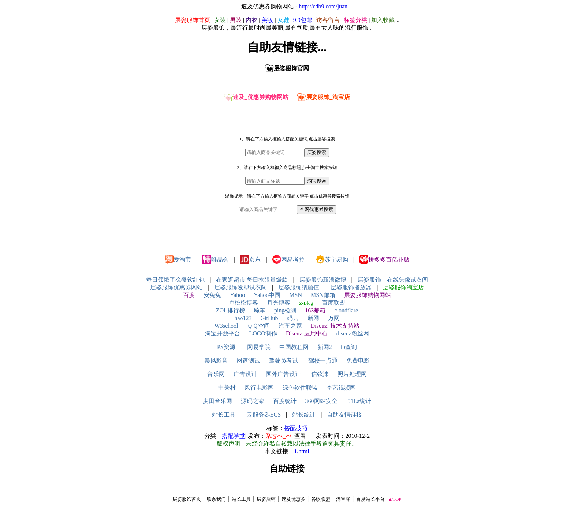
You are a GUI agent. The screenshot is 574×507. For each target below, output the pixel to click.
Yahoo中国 (267, 295)
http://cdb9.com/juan (323, 6)
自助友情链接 (344, 415)
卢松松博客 (243, 303)
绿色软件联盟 (300, 387)
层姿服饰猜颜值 (298, 287)
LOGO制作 (263, 333)
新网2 (324, 347)
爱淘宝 (178, 259)
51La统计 (360, 401)
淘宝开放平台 (222, 333)
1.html (301, 451)
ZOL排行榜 (230, 310)
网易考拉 (288, 259)
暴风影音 (216, 360)
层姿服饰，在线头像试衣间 (393, 280)
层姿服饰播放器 (351, 287)
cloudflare (346, 310)
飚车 (259, 310)
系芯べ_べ (278, 436)
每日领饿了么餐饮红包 (175, 280)
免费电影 (358, 360)
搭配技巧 (296, 428)
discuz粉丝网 (352, 333)
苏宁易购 (332, 259)
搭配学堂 (233, 436)
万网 (334, 318)
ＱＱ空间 (258, 326)
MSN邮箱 (323, 295)
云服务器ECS (264, 415)
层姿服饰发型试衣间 (240, 287)
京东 (250, 259)
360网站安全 (321, 401)
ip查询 (349, 347)
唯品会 (215, 259)
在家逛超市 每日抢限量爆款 (252, 280)
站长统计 (304, 415)
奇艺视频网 (341, 387)
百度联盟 (333, 303)
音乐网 (216, 374)
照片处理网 (352, 374)
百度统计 (285, 401)
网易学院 (259, 347)
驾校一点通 (323, 360)
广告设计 (245, 374)
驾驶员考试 (283, 360)
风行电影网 (259, 387)
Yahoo (237, 295)
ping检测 (285, 310)
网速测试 (248, 360)
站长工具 (223, 415)
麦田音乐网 (217, 401)
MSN (295, 295)
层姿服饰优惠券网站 (176, 287)
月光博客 (278, 303)
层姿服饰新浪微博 (322, 280)
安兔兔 (212, 295)
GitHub (269, 318)
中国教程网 (294, 347)
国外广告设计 (283, 374)
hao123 (242, 318)
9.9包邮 (302, 20)
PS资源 (226, 347)
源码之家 (252, 401)
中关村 (227, 387)
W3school (226, 326)
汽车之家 (290, 326)
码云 (293, 318)
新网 (313, 318)
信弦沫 (320, 374)
